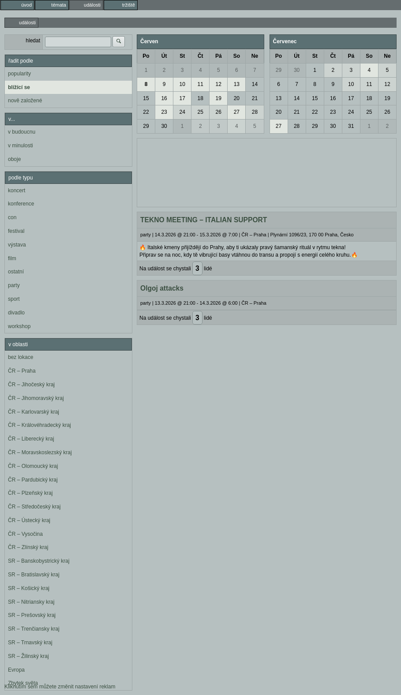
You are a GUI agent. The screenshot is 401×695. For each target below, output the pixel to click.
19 (218, 98)
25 (200, 112)
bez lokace (20, 357)
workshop (19, 326)
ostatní (16, 272)
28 (255, 112)
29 (146, 126)
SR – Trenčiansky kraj (34, 629)
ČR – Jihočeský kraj (31, 384)
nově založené (25, 100)
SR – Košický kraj (28, 588)
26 (218, 112)
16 (164, 98)
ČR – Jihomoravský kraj (36, 398)
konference (21, 204)
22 (146, 112)
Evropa (16, 670)
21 (255, 98)
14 (255, 84)
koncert (16, 190)
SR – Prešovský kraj (32, 615)
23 (164, 112)
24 (182, 112)
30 (164, 126)
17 (182, 98)
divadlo (16, 313)
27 (237, 112)
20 (237, 98)
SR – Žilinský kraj (28, 656)
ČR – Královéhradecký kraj (39, 425)
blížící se (19, 87)
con (12, 217)
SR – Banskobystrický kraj (38, 561)
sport (14, 299)
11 (200, 84)
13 (237, 84)
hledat (33, 40)
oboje (14, 159)
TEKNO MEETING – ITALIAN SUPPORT (203, 220)
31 (351, 126)
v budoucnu (21, 132)
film (12, 258)
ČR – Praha (22, 371)
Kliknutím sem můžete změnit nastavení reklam (59, 687)
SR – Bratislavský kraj (34, 575)
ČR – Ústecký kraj (29, 520)
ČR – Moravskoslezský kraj (40, 452)
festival (16, 231)
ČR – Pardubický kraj (33, 480)
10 (182, 84)
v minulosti (20, 145)
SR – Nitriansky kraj (31, 602)
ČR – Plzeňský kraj (30, 493)
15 (146, 98)
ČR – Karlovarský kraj (33, 412)
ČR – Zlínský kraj (28, 547)
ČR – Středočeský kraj (34, 507)
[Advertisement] (266, 171)
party (14, 285)
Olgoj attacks (162, 288)
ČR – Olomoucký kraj (33, 466)
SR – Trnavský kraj (30, 642)
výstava (17, 245)
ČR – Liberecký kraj (31, 439)
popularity (19, 74)
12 (218, 84)
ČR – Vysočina (25, 534)
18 (200, 98)
